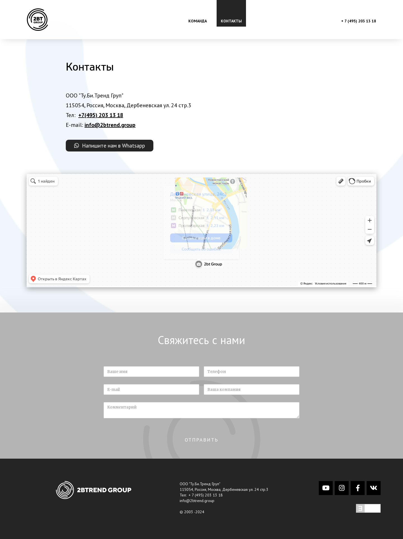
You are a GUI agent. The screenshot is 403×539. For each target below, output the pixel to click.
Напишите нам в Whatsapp (112, 145)
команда (197, 21)
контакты (231, 21)
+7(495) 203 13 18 (100, 115)
